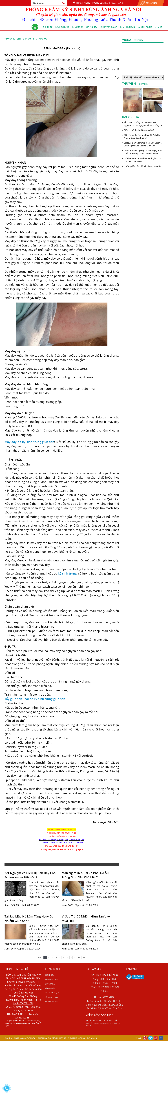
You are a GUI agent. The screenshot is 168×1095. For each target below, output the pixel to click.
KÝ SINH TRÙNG (145, 27)
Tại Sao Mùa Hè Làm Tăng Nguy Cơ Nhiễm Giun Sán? (29, 918)
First (39, 957)
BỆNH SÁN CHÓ (62, 27)
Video (127, 40)
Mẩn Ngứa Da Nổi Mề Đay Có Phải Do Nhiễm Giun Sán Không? (142, 136)
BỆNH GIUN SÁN (127, 27)
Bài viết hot (131, 117)
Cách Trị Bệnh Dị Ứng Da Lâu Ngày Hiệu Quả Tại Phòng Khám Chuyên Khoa (143, 152)
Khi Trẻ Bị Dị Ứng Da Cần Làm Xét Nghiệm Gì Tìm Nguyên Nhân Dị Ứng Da (143, 124)
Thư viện (129, 83)
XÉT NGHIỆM (92, 27)
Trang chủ (10, 39)
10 (79, 957)
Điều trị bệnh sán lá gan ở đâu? (139, 130)
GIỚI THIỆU (47, 27)
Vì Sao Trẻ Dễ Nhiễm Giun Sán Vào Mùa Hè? (86, 918)
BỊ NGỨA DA (77, 27)
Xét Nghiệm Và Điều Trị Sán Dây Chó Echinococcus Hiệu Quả (30, 875)
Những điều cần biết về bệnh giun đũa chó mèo (142, 167)
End (84, 957)
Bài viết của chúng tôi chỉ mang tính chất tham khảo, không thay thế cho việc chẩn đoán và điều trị (104, 1023)
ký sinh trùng (67, 573)
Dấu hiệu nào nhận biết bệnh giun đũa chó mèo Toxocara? (143, 160)
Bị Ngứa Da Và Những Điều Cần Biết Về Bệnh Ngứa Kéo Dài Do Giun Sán (143, 144)
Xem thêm (138, 40)
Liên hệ (158, 27)
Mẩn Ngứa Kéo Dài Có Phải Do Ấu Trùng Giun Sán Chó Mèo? (85, 875)
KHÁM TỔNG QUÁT (108, 27)
